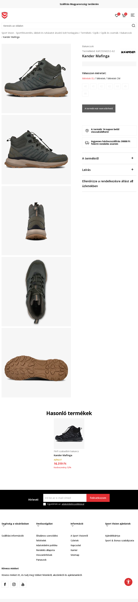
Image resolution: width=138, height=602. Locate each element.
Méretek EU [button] (88, 78)
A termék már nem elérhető (99, 108)
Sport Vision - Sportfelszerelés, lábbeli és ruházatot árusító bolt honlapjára (40, 32)
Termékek (86, 32)
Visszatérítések (44, 554)
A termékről (107, 158)
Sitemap (75, 554)
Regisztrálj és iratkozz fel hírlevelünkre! (69, 3)
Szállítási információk (13, 535)
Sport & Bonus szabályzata (119, 540)
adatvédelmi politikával (73, 504)
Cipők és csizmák (109, 32)
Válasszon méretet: (94, 73)
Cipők (96, 32)
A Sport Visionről (79, 535)
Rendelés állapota (45, 550)
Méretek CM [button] (113, 78)
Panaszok (41, 559)
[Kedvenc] (117, 15)
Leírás (107, 169)
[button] (69, 26)
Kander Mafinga (63, 455)
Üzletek (75, 540)
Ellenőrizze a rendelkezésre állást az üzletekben (107, 183)
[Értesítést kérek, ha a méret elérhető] (85, 86)
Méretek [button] (101, 78)
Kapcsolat (76, 545)
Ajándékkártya (112, 535)
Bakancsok (126, 32)
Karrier (74, 550)
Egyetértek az (65, 504)
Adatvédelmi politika (46, 545)
